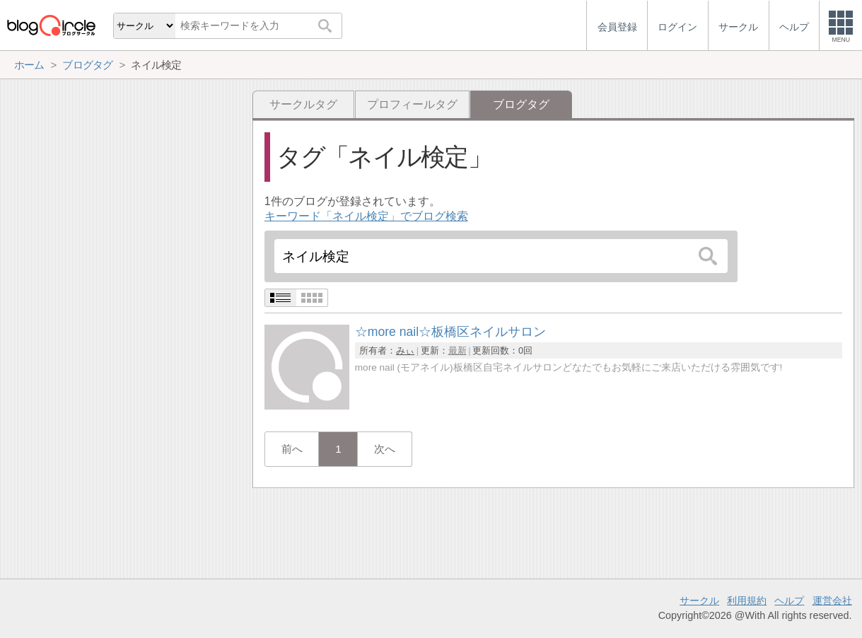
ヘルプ (789, 600)
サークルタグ (303, 104)
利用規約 (747, 600)
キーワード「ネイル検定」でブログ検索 (366, 216)
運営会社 (832, 600)
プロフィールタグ (412, 104)
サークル (699, 600)
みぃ (405, 350)
